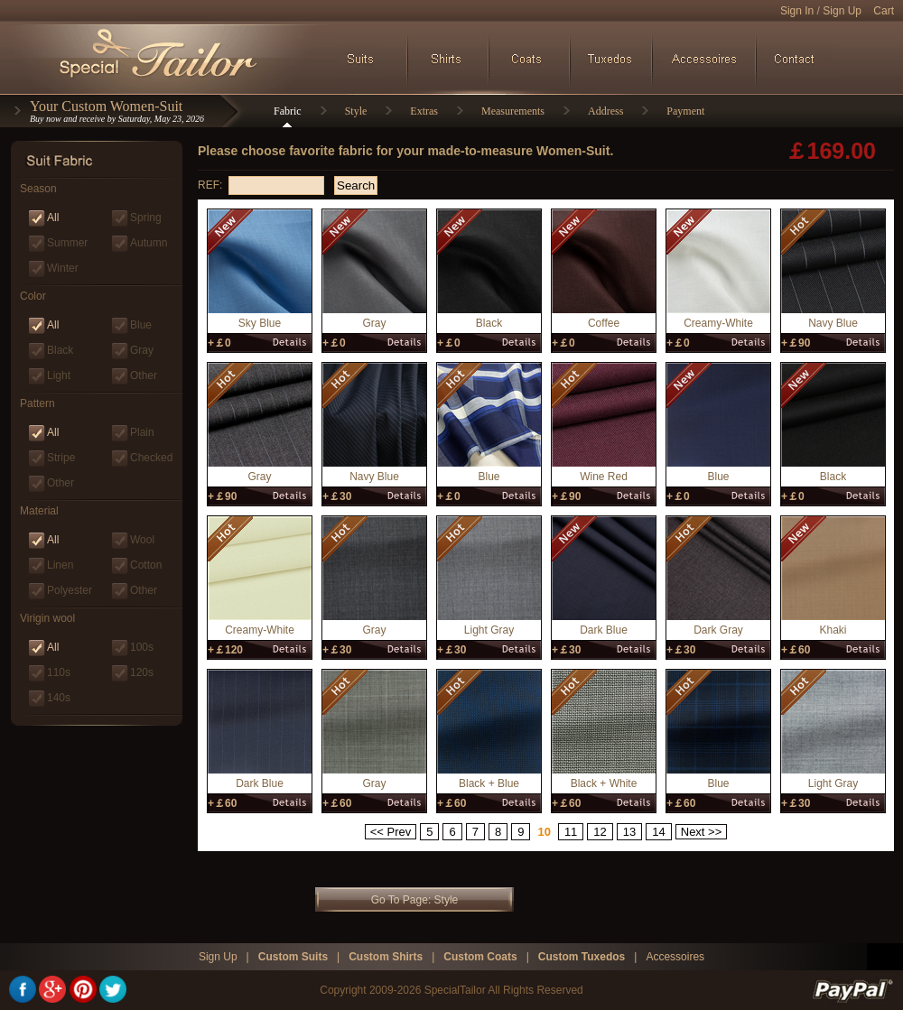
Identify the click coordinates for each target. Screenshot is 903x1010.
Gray (142, 350)
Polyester (69, 590)
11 (570, 832)
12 (599, 832)
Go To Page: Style (415, 900)
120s (142, 672)
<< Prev (391, 832)
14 (658, 832)
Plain (142, 432)
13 (629, 832)
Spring (146, 217)
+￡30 (336, 496)
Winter (63, 268)
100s (142, 647)
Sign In (797, 11)
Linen (60, 565)
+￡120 (225, 650)
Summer (67, 242)
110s (58, 672)
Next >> (701, 832)
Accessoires (675, 956)
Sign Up (842, 11)
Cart (883, 11)
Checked (151, 457)
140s (58, 697)
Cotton (146, 565)
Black (60, 350)
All (53, 217)
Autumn (148, 242)
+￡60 (795, 650)
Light (58, 375)
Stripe (61, 457)
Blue (141, 325)
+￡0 (219, 343)
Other (143, 375)
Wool (142, 539)
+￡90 (795, 343)
